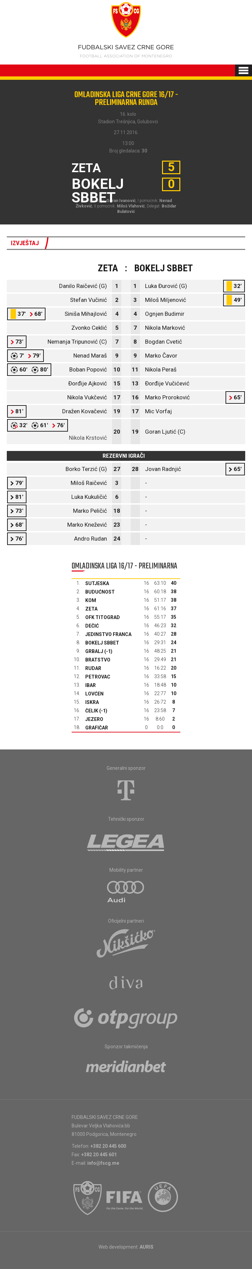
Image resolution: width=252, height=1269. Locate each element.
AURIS (147, 1247)
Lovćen (94, 693)
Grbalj (94, 651)
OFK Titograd (102, 617)
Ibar (90, 685)
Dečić (92, 626)
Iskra (92, 702)
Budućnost (100, 592)
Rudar (93, 668)
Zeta (91, 609)
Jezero (94, 719)
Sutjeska (97, 583)
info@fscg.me (103, 1163)
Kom (90, 600)
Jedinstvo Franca (108, 634)
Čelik (91, 710)
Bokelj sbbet (102, 643)
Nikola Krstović (88, 437)
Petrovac (97, 676)
